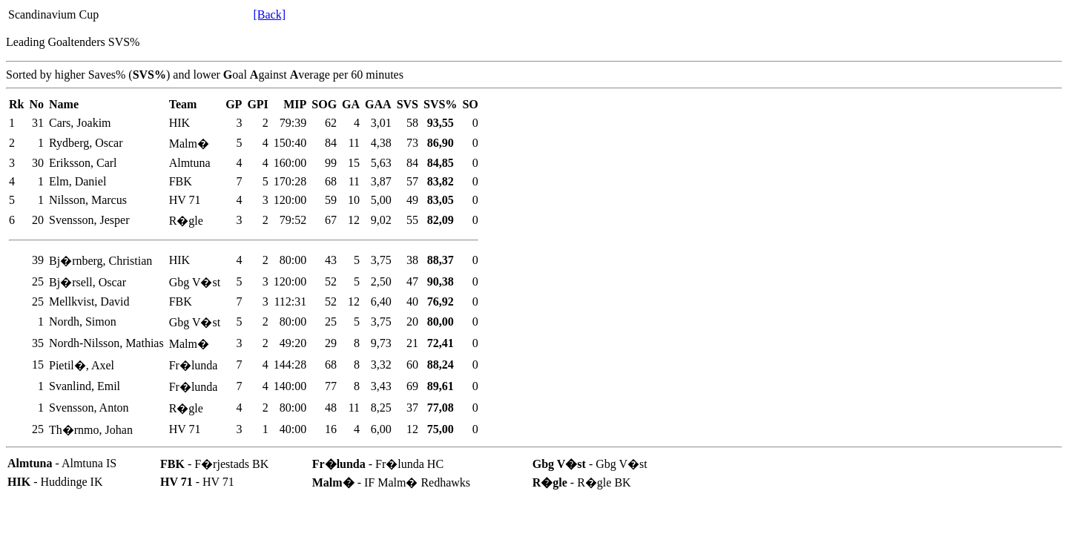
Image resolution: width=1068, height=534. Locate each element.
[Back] (269, 14)
